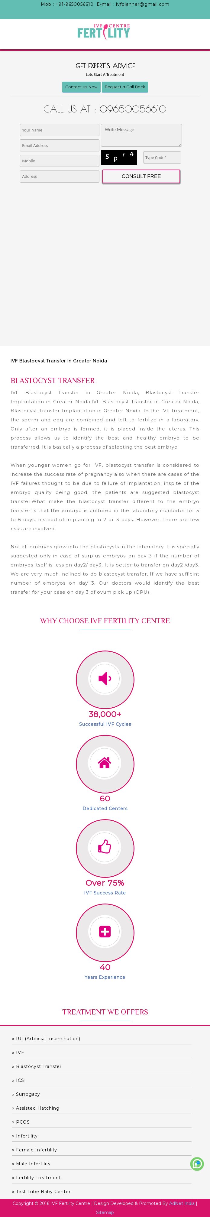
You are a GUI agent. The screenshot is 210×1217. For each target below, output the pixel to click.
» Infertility (25, 1136)
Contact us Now (81, 86)
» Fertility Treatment (36, 1177)
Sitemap (105, 1212)
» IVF (18, 1052)
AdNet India (182, 1203)
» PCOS (21, 1122)
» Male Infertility (31, 1164)
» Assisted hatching (36, 1108)
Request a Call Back (125, 86)
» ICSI (19, 1080)
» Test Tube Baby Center (41, 1191)
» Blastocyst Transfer (37, 1066)
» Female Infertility (34, 1150)
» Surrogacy (26, 1094)
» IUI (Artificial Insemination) (46, 1038)
